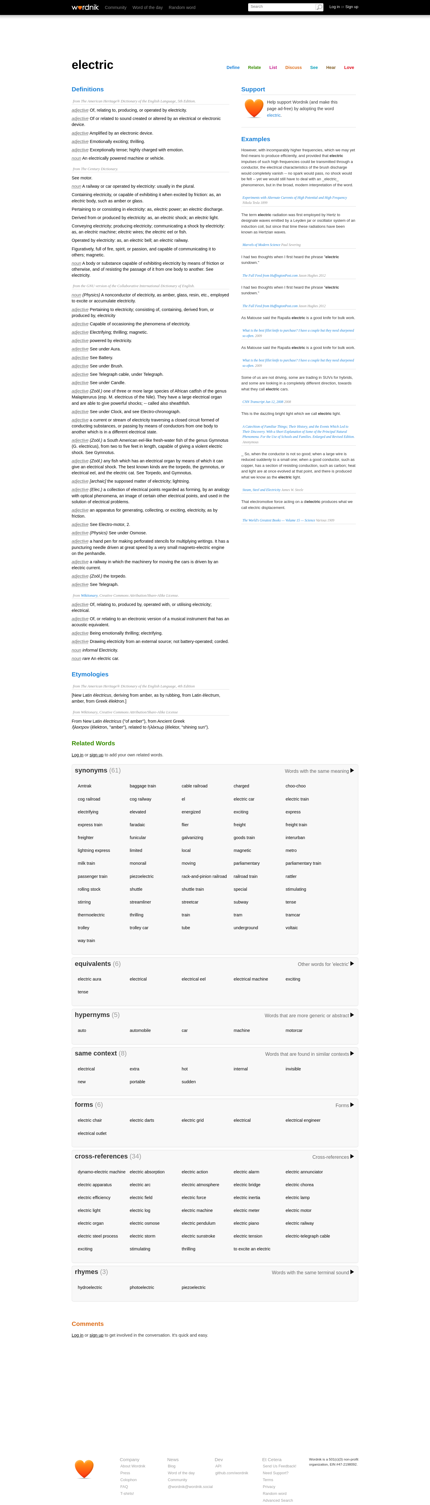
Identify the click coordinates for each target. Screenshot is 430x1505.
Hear (331, 67)
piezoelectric (142, 876)
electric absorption (147, 1171)
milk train (86, 863)
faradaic (137, 824)
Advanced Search (278, 1500)
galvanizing (192, 837)
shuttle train (193, 889)
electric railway (300, 1223)
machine (242, 1030)
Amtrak (85, 786)
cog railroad (89, 799)
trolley (83, 927)
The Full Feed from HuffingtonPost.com (270, 275)
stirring (84, 902)
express (293, 812)
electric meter (246, 1210)
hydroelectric (90, 1287)
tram (238, 914)
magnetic (242, 850)
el (183, 799)
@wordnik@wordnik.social (190, 1486)
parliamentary (247, 863)
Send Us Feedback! (279, 1466)
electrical (138, 979)
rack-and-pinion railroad (204, 876)
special (240, 889)
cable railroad (195, 786)
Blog (172, 1466)
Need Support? (275, 1473)
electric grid (193, 1120)
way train (86, 940)
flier (185, 824)
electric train (297, 799)
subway (241, 902)
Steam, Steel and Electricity (261, 490)
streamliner (140, 902)
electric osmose (145, 1223)
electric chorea (300, 1184)
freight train (296, 824)
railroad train (246, 876)
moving (189, 863)
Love (349, 67)
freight (240, 824)
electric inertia (247, 1197)
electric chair (90, 1120)
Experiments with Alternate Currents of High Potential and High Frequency (294, 197)
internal (241, 1069)
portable (137, 1081)
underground (246, 927)
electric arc (140, 1184)
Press (125, 1473)
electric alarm (246, 1171)
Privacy (269, 1486)
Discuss (293, 67)
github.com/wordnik (231, 1473)
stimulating (296, 889)
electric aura (89, 979)
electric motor (298, 1210)
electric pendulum (199, 1223)
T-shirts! (127, 1493)
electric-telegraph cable (308, 1236)
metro (291, 850)
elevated (138, 812)
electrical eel (194, 979)
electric (274, 115)
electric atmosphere (200, 1184)
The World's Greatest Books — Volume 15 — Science (278, 520)
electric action (195, 1171)
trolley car (139, 927)
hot (185, 1069)
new (82, 1081)
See (314, 67)
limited (136, 850)
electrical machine (251, 979)
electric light (89, 1210)
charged (241, 786)
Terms (268, 1480)
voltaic (292, 927)
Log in (77, 754)
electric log (140, 1210)
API (218, 1466)
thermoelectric (91, 914)
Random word (182, 7)
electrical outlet (92, 1133)
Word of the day (148, 7)
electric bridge (247, 1184)
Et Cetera (272, 1459)
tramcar (293, 914)
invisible (293, 1069)
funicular (138, 837)
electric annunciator (304, 1171)
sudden (189, 1081)
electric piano (246, 1223)
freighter (86, 837)
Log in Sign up (343, 6)
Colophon (128, 1480)
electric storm (143, 1236)
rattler (291, 876)
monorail (138, 863)
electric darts (142, 1120)
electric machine (197, 1210)
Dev (219, 1459)
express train (90, 824)
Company (129, 1459)
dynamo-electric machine (102, 1171)
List (273, 67)
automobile (140, 1030)
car (185, 1030)
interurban (295, 837)
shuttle (136, 889)
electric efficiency (94, 1197)
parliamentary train (303, 863)
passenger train (93, 876)
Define (233, 67)
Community (116, 7)
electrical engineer (303, 1120)
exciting (241, 812)
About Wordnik (132, 1466)
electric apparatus (95, 1184)
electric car (244, 799)
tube (186, 927)
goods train (244, 837)
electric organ (91, 1223)
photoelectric (142, 1287)
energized (191, 812)
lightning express (94, 850)
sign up (96, 754)
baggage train (143, 786)
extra (134, 1069)
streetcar (190, 902)
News (173, 1459)
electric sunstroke (198, 1236)
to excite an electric (252, 1249)
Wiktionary (89, 595)
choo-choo (296, 786)
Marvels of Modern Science (261, 245)
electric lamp (298, 1197)
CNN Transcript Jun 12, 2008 (262, 402)
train (186, 914)
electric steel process (98, 1236)
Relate (254, 67)
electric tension (248, 1236)
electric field (141, 1197)
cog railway (140, 799)
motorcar (294, 1030)
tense (291, 902)
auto (82, 1030)
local (186, 850)
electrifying (88, 812)
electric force (194, 1197)
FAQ (124, 1486)
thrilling (137, 914)
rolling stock (89, 889)
